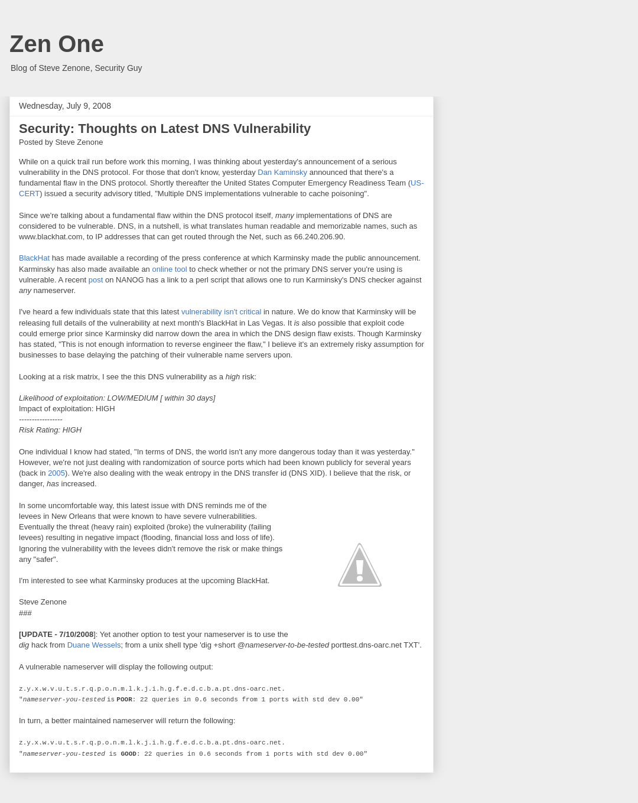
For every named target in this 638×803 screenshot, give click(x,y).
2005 (56, 473)
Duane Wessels (94, 645)
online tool (169, 269)
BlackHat (34, 257)
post (96, 279)
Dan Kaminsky (282, 172)
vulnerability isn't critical (221, 311)
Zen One (56, 44)
